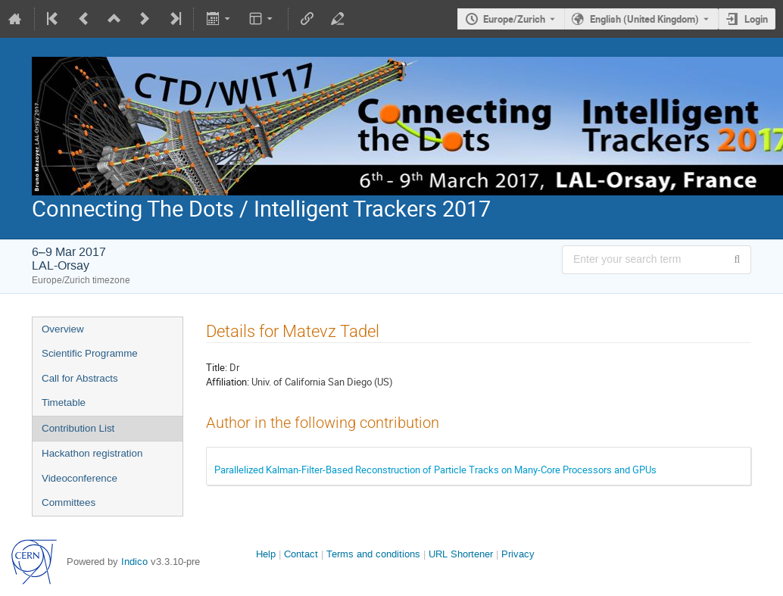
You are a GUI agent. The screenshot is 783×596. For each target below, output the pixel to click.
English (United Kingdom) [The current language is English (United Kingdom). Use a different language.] (644, 19)
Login (756, 19)
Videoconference (79, 478)
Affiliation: (227, 381)
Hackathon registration (92, 453)
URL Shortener (461, 554)
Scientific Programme (90, 353)
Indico (134, 561)
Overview (63, 329)
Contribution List (78, 428)
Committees (68, 502)
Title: (216, 367)
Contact (301, 554)
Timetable (64, 402)
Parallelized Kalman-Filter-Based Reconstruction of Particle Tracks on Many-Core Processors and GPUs (435, 469)
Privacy (518, 554)
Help (266, 554)
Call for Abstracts (80, 378)
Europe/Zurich (514, 19)
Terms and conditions (373, 554)
